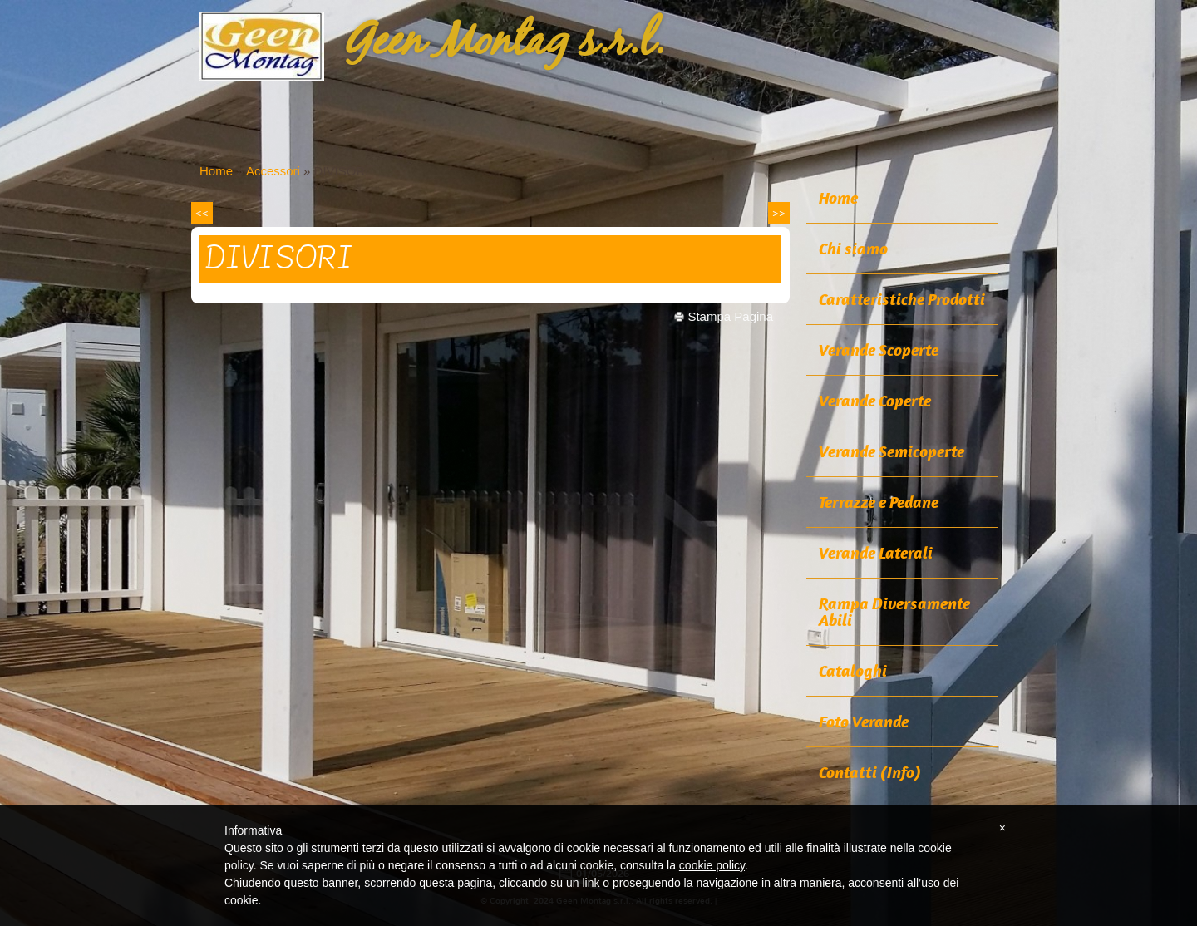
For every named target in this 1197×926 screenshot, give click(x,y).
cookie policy (712, 865)
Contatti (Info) (870, 772)
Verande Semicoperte (891, 451)
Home (216, 171)
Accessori (273, 171)
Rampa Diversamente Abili (894, 612)
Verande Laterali (876, 553)
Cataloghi (853, 671)
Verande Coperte (875, 400)
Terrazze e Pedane (878, 502)
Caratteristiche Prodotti (902, 299)
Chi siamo (853, 248)
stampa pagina (730, 316)
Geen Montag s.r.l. (504, 42)
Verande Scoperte (878, 350)
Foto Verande (864, 721)
